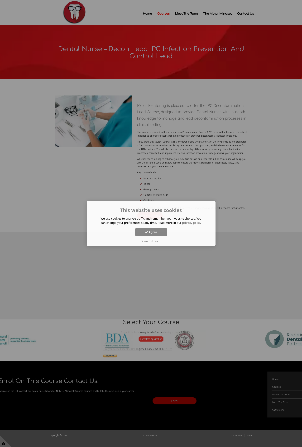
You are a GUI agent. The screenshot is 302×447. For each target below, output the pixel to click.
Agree (151, 232)
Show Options (151, 241)
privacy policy (192, 223)
